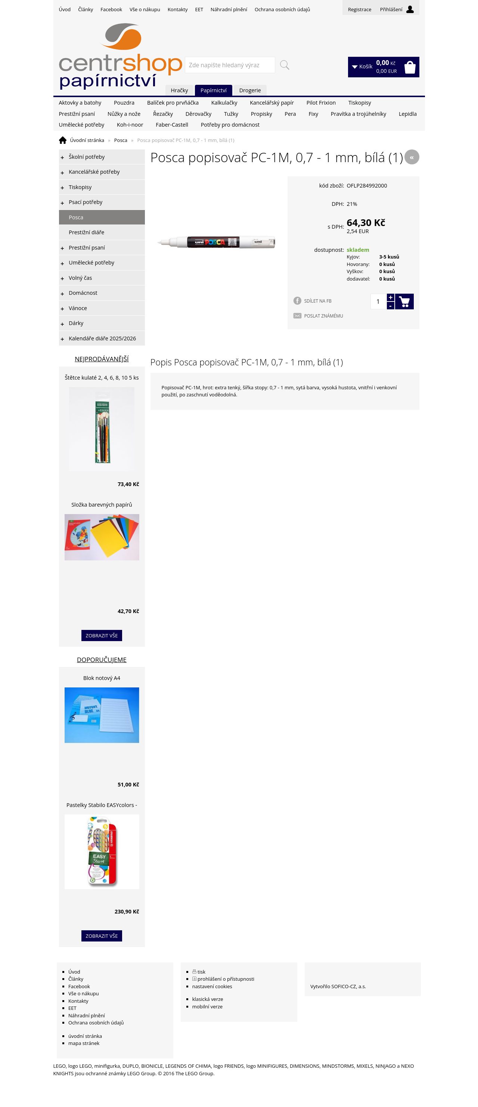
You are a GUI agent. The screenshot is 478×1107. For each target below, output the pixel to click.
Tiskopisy (359, 102)
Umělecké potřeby (82, 124)
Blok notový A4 (101, 677)
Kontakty (178, 9)
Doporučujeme (102, 659)
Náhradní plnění (229, 9)
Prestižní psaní (77, 113)
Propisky (261, 113)
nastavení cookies (212, 986)
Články (85, 9)
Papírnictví (214, 90)
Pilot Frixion (321, 102)
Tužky (231, 113)
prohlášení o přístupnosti (226, 978)
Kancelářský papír (272, 102)
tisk (201, 971)
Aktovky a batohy (80, 102)
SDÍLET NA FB (318, 301)
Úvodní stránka (87, 140)
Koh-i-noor (130, 124)
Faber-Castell (172, 124)
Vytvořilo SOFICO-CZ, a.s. (338, 986)
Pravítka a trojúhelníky (358, 113)
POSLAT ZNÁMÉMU (323, 316)
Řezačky (163, 113)
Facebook (111, 9)
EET (199, 9)
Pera (290, 113)
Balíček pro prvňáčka (173, 102)
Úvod (65, 9)
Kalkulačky (224, 102)
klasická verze (207, 999)
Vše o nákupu (145, 9)
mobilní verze (207, 1006)
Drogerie (250, 90)
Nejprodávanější (102, 359)
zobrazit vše (102, 635)
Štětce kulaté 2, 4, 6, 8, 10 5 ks (102, 377)
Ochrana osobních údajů (282, 9)
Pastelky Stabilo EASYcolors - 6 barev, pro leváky (101, 806)
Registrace (360, 9)
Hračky (179, 90)
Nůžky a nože (124, 113)
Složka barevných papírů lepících (101, 505)
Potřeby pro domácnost (230, 124)
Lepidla (408, 113)
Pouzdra (124, 102)
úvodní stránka (85, 1036)
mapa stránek (83, 1043)
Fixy (313, 113)
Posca (120, 140)
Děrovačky (198, 113)
